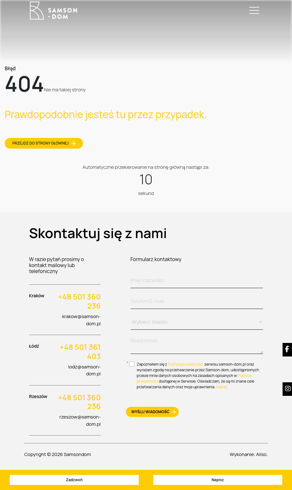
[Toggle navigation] (253, 10)
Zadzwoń (74, 479)
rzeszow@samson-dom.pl (80, 420)
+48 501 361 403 (80, 352)
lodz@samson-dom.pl (84, 370)
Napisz (217, 479)
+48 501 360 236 (79, 301)
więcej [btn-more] (221, 387)
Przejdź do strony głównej (44, 143)
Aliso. (262, 454)
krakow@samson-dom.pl (81, 320)
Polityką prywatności (186, 364)
